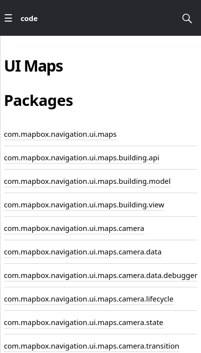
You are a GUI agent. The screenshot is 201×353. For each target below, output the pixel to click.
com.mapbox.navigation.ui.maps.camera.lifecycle (89, 298)
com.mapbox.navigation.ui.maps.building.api (81, 157)
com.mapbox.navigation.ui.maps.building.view (84, 204)
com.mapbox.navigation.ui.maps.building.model (87, 181)
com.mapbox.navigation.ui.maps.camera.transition (91, 346)
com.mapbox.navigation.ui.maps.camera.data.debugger (101, 275)
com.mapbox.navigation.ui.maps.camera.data (82, 251)
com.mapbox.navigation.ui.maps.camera (74, 228)
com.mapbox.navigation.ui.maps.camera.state (83, 322)
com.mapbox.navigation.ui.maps (60, 134)
